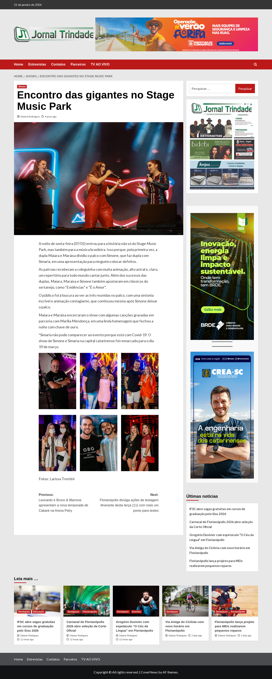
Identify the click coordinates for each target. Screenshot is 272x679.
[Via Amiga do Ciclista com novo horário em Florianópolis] (185, 601)
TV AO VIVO (100, 64)
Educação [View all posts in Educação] (38, 611)
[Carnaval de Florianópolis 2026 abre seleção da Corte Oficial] (86, 601)
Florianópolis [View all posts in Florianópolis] (90, 611)
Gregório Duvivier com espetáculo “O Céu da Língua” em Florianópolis (221, 537)
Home (18, 64)
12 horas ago (76, 639)
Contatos (58, 64)
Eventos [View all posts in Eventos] (136, 611)
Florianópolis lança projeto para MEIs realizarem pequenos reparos (216, 563)
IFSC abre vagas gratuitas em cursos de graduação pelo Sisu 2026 (217, 511)
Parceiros (78, 64)
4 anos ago (50, 116)
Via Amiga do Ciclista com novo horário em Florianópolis (219, 550)
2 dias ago (196, 635)
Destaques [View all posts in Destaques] (24, 611)
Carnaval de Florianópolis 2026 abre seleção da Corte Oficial (221, 524)
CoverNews (149, 672)
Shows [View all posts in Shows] (22, 86)
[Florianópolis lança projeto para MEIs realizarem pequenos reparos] (235, 601)
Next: (129, 503)
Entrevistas (37, 64)
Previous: (69, 503)
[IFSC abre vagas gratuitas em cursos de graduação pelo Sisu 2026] (37, 601)
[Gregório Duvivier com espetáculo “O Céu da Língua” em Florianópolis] (136, 601)
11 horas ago (27, 639)
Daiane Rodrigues (30, 116)
